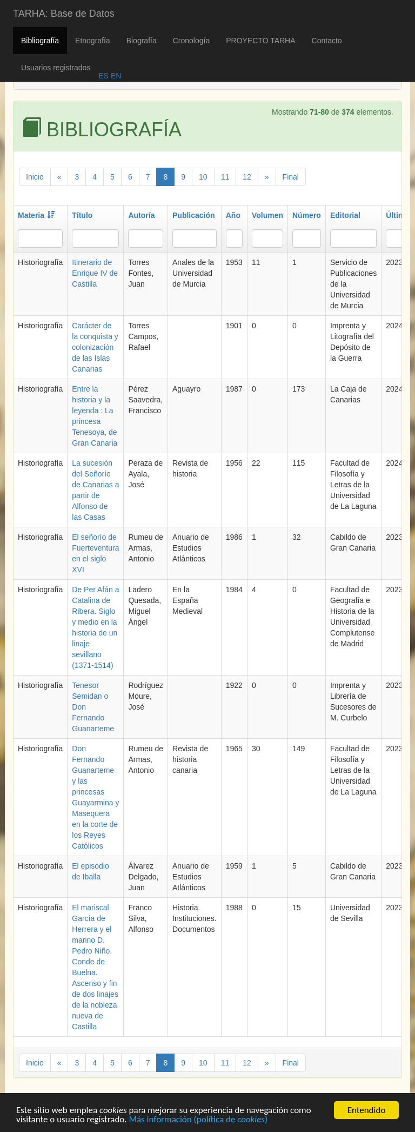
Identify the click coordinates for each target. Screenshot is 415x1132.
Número (306, 215)
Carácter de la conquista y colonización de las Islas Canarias (95, 347)
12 (247, 177)
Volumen (267, 215)
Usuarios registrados (55, 67)
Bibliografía (40, 40)
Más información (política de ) (198, 1120)
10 (203, 177)
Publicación (193, 215)
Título (82, 215)
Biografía (141, 40)
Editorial (345, 215)
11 (225, 177)
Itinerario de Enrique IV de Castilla (95, 273)
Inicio (35, 177)
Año (233, 215)
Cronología (191, 40)
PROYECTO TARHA (260, 40)
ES (103, 75)
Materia (36, 215)
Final (291, 177)
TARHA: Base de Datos (64, 13)
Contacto (327, 40)
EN (115, 75)
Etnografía (92, 40)
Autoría (141, 215)
